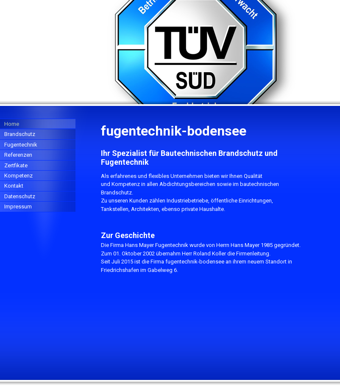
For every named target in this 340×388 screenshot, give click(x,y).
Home (11, 124)
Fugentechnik (20, 144)
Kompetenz (18, 175)
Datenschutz (19, 196)
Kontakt (13, 186)
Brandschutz (19, 134)
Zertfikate (16, 165)
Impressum (18, 206)
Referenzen (18, 155)
